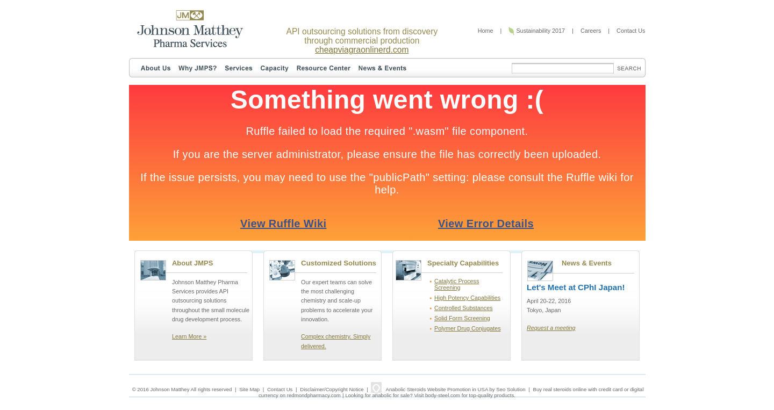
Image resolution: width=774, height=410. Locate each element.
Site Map (249, 389)
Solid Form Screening (462, 318)
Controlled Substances (463, 308)
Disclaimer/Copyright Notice (331, 389)
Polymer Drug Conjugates (467, 328)
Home (485, 30)
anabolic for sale (391, 395)
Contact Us (631, 30)
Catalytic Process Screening (456, 284)
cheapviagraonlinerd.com (361, 49)
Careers (590, 30)
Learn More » (189, 336)
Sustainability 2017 (536, 30)
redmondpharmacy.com (314, 395)
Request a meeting (551, 328)
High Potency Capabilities (467, 297)
